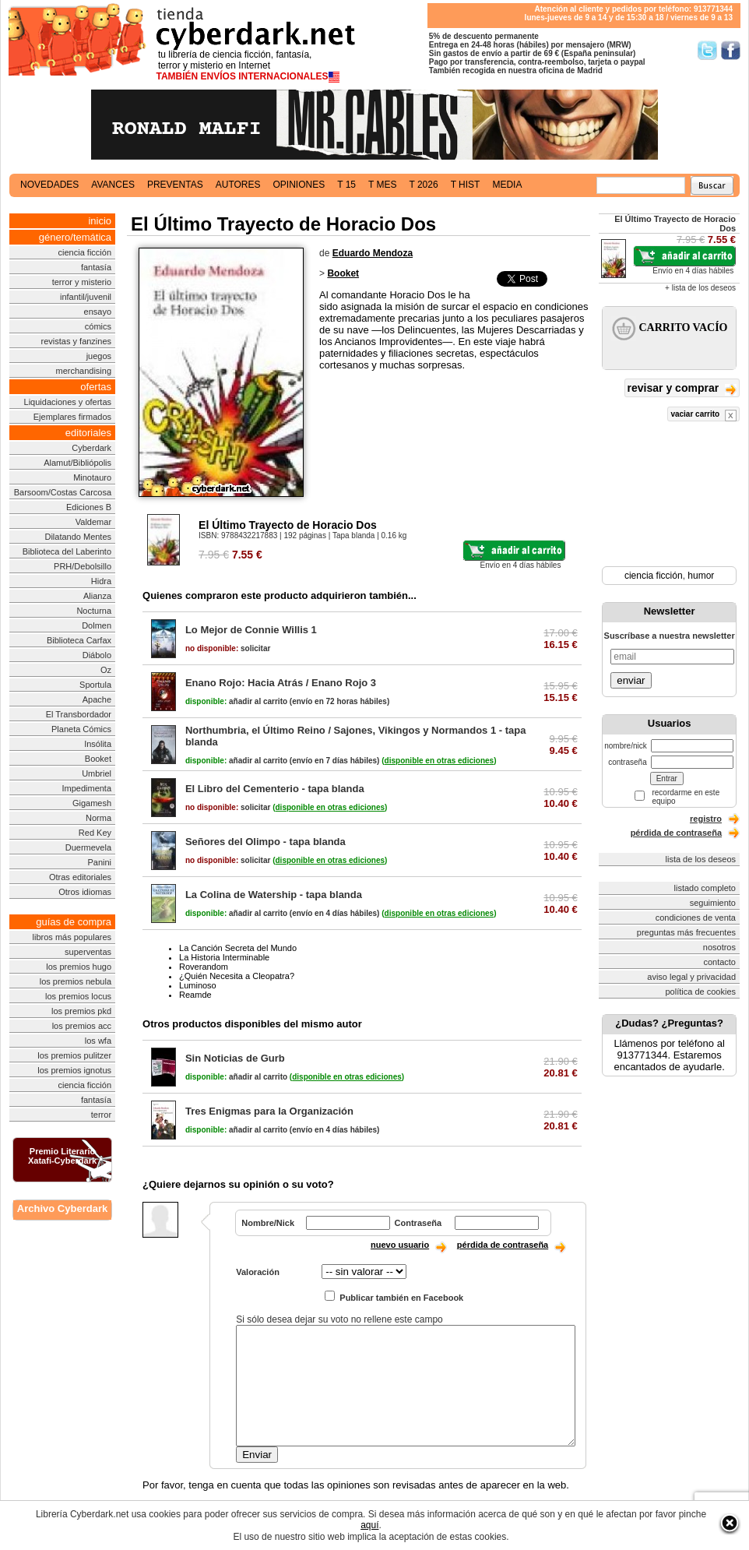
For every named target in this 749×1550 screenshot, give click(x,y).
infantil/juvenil (85, 296)
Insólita (97, 744)
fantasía (96, 267)
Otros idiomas (84, 892)
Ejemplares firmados (72, 416)
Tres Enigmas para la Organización (269, 1111)
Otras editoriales (80, 877)
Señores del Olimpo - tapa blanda (265, 841)
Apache (97, 699)
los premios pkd (81, 1011)
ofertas (95, 387)
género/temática (75, 237)
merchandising (84, 370)
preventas (175, 184)
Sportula (95, 684)
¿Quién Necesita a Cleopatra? (236, 976)
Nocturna (93, 610)
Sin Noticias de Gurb (235, 1058)
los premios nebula (75, 981)
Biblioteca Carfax (79, 640)
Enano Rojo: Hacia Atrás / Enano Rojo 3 (280, 683)
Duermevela (88, 847)
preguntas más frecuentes (686, 932)
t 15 (346, 184)
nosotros (719, 947)
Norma (98, 818)
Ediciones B (88, 507)
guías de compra (73, 922)
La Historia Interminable (224, 957)
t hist (465, 184)
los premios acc (81, 1025)
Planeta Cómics (81, 729)
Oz (105, 670)
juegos (98, 356)
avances (113, 184)
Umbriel (96, 773)
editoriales (88, 433)
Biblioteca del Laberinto (67, 551)
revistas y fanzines (76, 341)
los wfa (98, 1040)
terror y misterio (81, 282)
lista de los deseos (701, 859)
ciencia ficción (84, 252)
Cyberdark (91, 448)
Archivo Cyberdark (62, 1208)
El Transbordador (78, 714)
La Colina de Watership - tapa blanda (273, 894)
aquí (369, 1525)
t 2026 (423, 184)
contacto (719, 962)
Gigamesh (91, 803)
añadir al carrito (236, 701)
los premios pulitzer (74, 1055)
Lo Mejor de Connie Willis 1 (251, 630)
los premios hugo (78, 966)
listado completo (705, 888)
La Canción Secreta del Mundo (238, 948)
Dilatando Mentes (77, 536)
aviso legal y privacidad (691, 976)
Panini (99, 862)
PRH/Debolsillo (82, 566)
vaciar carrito (703, 415)
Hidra (101, 581)
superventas (88, 951)
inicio (99, 221)
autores (238, 184)
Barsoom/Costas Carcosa (62, 492)
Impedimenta (86, 788)
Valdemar (93, 522)
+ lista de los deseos (700, 288)
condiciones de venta (696, 917)
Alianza (97, 596)
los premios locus (78, 996)
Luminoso (197, 985)
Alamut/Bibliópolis (77, 462)
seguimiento (713, 902)
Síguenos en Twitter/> (707, 50)
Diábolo (97, 655)
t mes (382, 184)
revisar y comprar (682, 389)
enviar (631, 680)
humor (700, 575)
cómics (98, 326)
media (507, 184)
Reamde (195, 994)
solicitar (227, 648)
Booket (98, 758)
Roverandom (203, 966)
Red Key (95, 832)
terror (101, 1114)
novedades (49, 184)
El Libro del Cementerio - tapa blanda (274, 788)
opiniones (299, 184)
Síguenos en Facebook (730, 50)
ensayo (97, 311)
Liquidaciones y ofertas (68, 402)
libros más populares (72, 937)
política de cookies (701, 991)
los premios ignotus (74, 1070)
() (439, 760)
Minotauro (92, 477)
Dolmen (96, 625)
